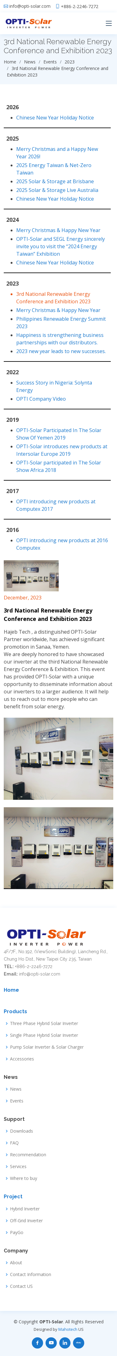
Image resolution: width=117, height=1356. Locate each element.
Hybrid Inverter (25, 1209)
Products (15, 1011)
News (16, 1089)
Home (11, 990)
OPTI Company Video (41, 398)
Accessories (22, 1059)
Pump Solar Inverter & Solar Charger (47, 1047)
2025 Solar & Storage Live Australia (57, 190)
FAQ (14, 1143)
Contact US (21, 1286)
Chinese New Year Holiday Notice (55, 117)
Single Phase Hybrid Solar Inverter (44, 1035)
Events (16, 1101)
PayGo (16, 1232)
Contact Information (30, 1274)
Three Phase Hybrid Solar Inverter (44, 1023)
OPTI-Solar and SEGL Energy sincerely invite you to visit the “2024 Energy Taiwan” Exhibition (60, 246)
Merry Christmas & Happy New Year (58, 230)
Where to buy (23, 1178)
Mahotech (67, 1329)
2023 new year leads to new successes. (61, 351)
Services (18, 1166)
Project (13, 1197)
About (16, 1262)
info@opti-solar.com (30, 6)
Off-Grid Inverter (26, 1221)
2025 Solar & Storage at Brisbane (55, 181)
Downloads (21, 1131)
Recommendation (28, 1155)
